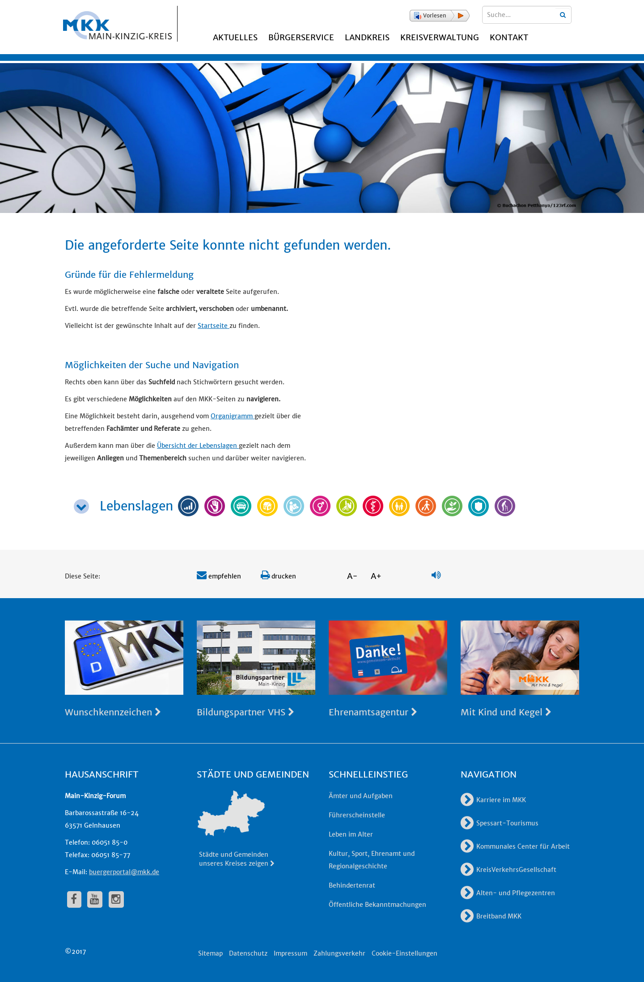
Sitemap (210, 953)
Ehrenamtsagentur (373, 712)
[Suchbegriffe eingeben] (527, 15)
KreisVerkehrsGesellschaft (508, 870)
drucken (278, 576)
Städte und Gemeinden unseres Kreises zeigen (237, 858)
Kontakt (509, 37)
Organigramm (232, 416)
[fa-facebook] (74, 899)
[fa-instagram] (116, 899)
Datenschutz (248, 953)
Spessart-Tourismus (499, 823)
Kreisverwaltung (439, 37)
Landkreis (367, 37)
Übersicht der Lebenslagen (198, 446)
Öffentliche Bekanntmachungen (377, 905)
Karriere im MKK (493, 800)
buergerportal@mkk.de (124, 872)
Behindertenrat (352, 885)
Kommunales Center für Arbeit (515, 846)
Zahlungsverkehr (339, 953)
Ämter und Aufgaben (361, 796)
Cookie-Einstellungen (404, 953)
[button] (440, 15)
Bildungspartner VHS (245, 712)
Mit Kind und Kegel (506, 712)
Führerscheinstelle (357, 815)
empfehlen (219, 576)
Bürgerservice (301, 37)
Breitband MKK (491, 916)
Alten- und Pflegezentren (508, 893)
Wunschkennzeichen (113, 712)
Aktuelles (235, 37)
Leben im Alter (351, 834)
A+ (376, 576)
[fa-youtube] (94, 899)
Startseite (213, 326)
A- (352, 576)
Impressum (290, 953)
